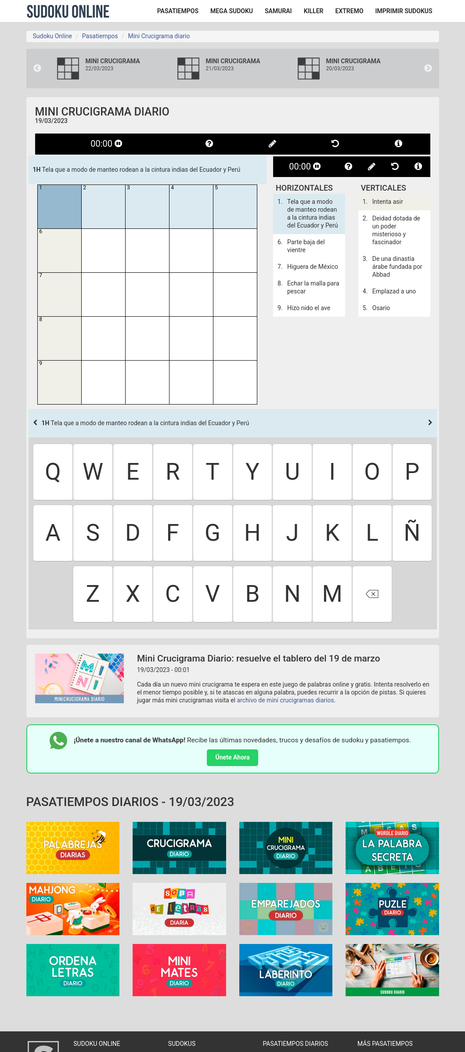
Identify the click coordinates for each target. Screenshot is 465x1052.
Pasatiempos (100, 36)
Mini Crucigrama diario (159, 36)
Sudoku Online (68, 11)
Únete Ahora (233, 757)
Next (428, 68)
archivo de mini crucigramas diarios (285, 700)
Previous (37, 68)
